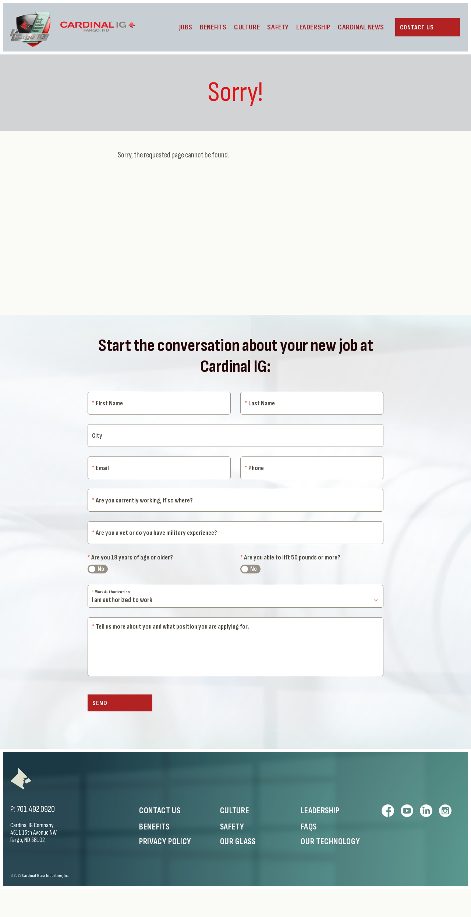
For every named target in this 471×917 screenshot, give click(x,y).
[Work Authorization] (235, 609)
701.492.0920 (36, 837)
